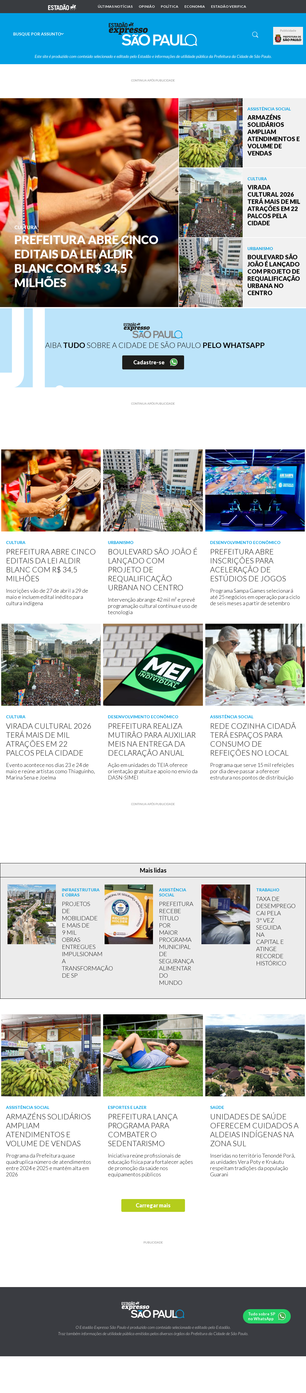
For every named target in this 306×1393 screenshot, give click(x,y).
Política (169, 6)
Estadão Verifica (228, 6)
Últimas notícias (115, 6)
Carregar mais (153, 1205)
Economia (194, 6)
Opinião (147, 6)
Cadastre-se (149, 362)
